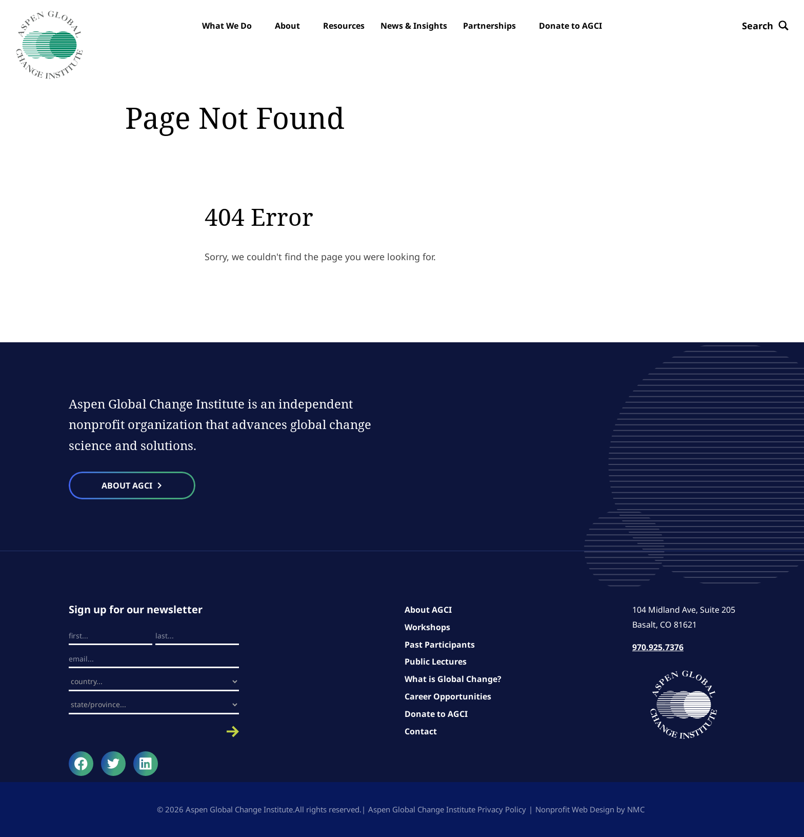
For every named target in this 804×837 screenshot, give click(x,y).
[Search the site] (765, 25)
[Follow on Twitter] (113, 763)
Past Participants (440, 644)
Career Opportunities (448, 696)
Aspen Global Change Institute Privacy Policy (447, 809)
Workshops (427, 627)
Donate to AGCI (436, 713)
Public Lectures (436, 661)
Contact (421, 731)
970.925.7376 (658, 647)
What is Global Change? (453, 679)
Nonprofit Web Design (574, 809)
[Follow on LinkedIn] (145, 763)
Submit (154, 731)
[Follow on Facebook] (81, 763)
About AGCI (428, 609)
